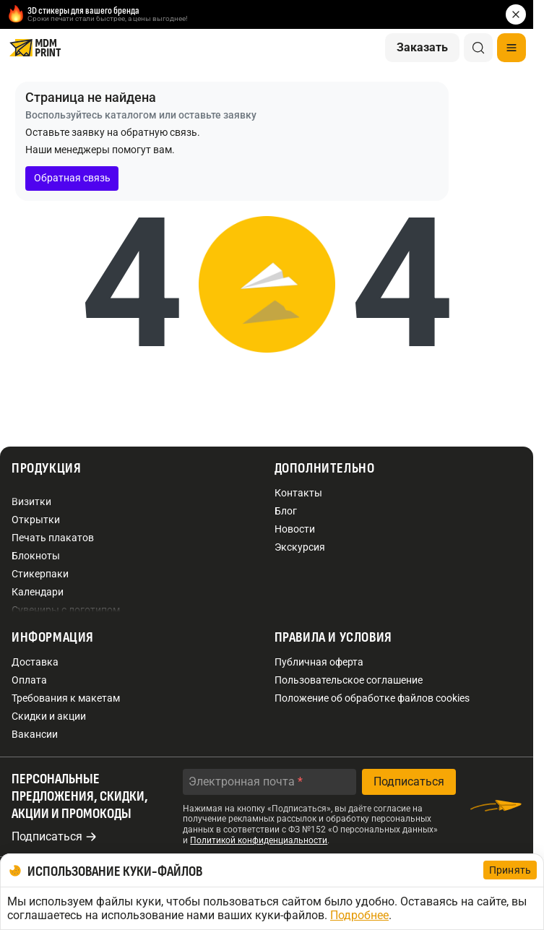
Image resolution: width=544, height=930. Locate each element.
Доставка (35, 662)
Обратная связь (72, 178)
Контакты (298, 493)
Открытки (36, 519)
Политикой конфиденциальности (258, 840)
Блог (286, 511)
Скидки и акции (49, 716)
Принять (510, 870)
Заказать (422, 47)
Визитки (31, 501)
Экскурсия (300, 547)
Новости (295, 529)
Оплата (29, 680)
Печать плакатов (53, 537)
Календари (38, 592)
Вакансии (35, 734)
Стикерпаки (40, 574)
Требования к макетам (66, 698)
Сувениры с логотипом (66, 610)
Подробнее (359, 915)
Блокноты (36, 555)
